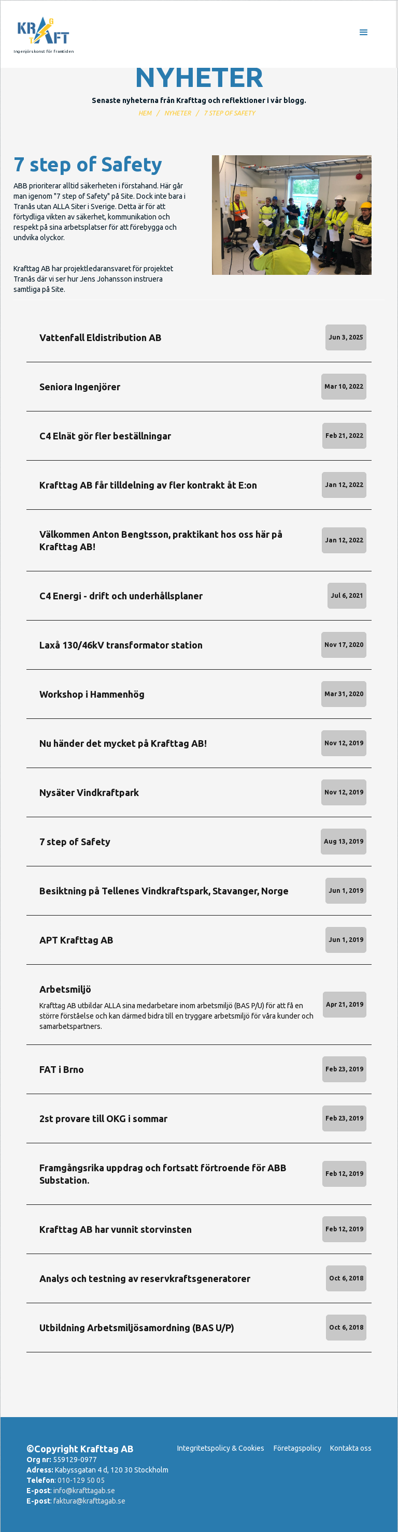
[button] (241, 34)
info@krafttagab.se (84, 1490)
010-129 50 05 (81, 1480)
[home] (44, 34)
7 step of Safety (229, 113)
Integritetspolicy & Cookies (220, 1448)
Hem (144, 113)
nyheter (177, 113)
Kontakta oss (351, 1448)
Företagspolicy (297, 1448)
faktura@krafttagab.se (89, 1501)
